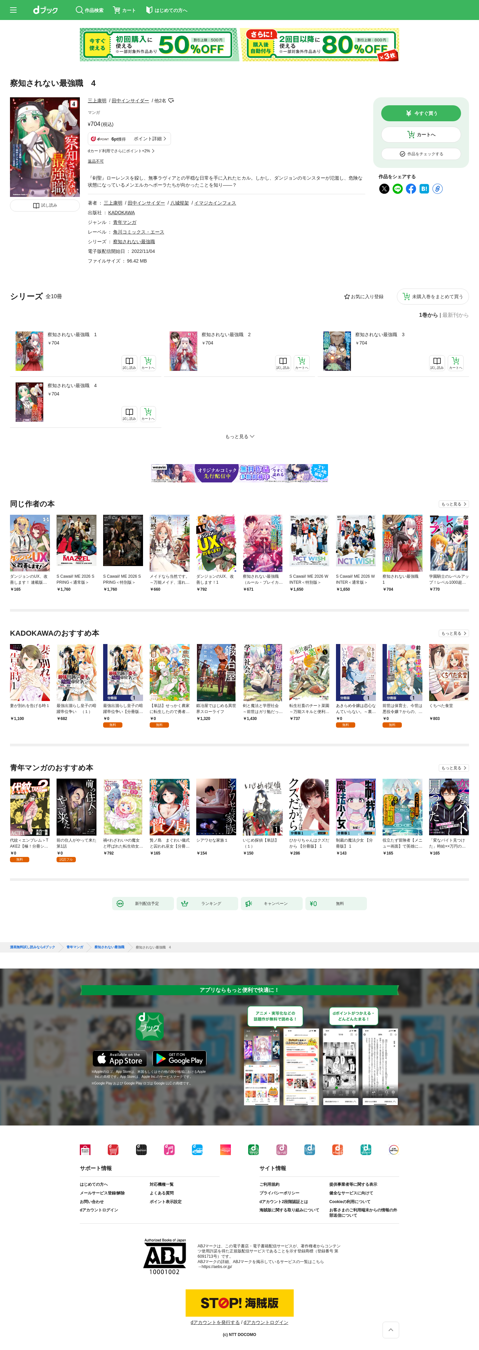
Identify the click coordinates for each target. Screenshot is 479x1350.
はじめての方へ (94, 1184)
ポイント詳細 (148, 138)
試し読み (49, 205)
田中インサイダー (130, 100)
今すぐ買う (426, 113)
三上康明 (97, 100)
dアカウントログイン (99, 1210)
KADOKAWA (121, 212)
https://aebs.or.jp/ (217, 1266)
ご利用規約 (269, 1184)
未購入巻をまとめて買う (437, 296)
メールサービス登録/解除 (102, 1193)
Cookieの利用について (350, 1201)
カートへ (426, 134)
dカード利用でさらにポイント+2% (119, 151)
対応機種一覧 (162, 1184)
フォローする (171, 100)
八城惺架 (179, 203)
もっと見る (451, 504)
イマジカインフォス (215, 203)
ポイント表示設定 (166, 1201)
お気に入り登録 (367, 296)
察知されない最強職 (134, 241)
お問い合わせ (92, 1201)
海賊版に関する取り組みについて (289, 1210)
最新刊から (455, 315)
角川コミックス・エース (138, 232)
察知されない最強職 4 (72, 385)
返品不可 (96, 161)
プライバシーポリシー (279, 1193)
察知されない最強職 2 (226, 334)
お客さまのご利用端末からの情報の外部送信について (363, 1213)
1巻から (428, 315)
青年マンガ (124, 222)
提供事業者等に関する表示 (353, 1184)
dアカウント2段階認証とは (283, 1201)
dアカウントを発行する (215, 1322)
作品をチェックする (425, 154)
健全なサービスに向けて (351, 1193)
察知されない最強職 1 (72, 334)
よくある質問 (162, 1193)
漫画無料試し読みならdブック (32, 947)
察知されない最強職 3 (379, 334)
